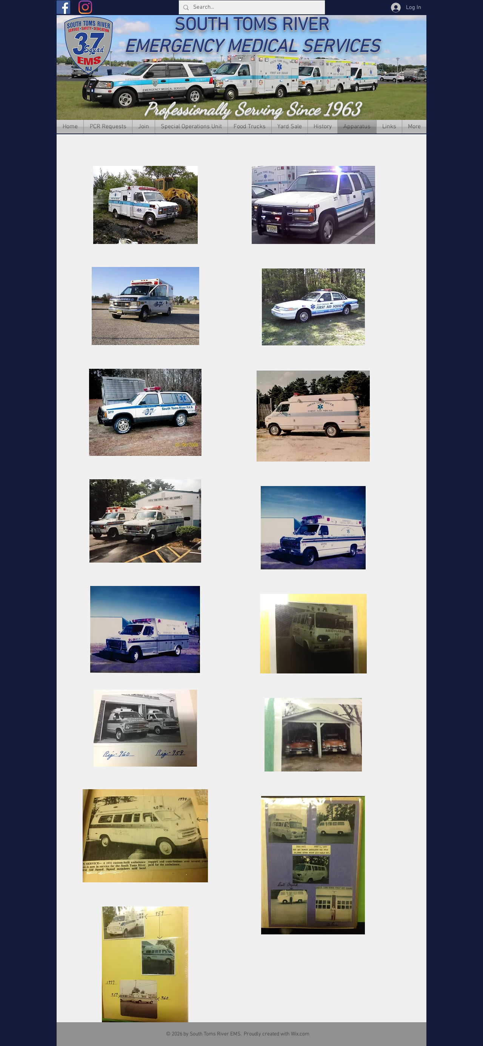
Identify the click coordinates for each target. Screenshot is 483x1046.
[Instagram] (85, 7)
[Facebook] (63, 7)
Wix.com (300, 1034)
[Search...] (251, 7)
